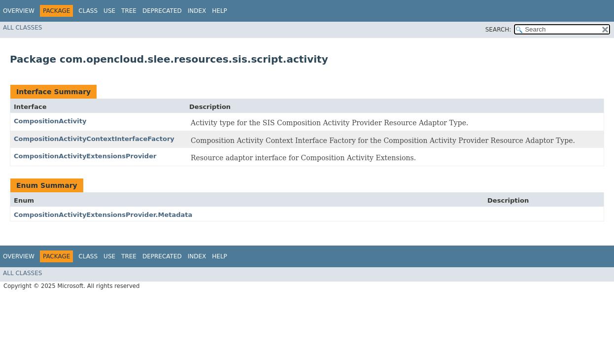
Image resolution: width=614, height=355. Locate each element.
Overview (18, 10)
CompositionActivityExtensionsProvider (85, 156)
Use (109, 10)
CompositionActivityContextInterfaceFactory (94, 138)
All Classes (22, 27)
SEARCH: (498, 29)
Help (219, 10)
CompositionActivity (50, 121)
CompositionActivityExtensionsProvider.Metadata (103, 214)
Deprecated (162, 10)
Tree (128, 10)
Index (197, 10)
